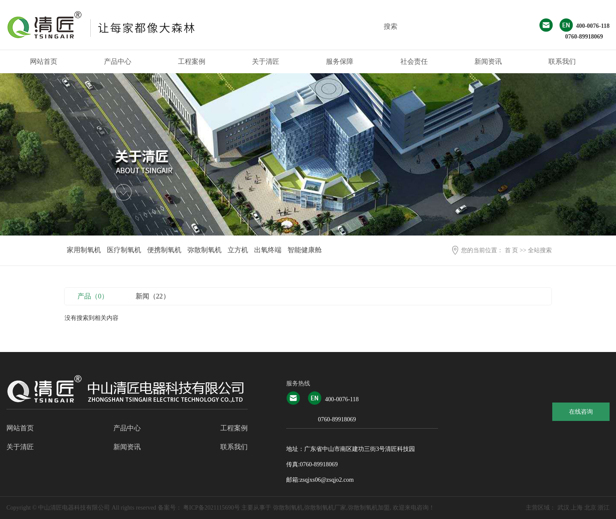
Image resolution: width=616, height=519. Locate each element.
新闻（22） (153, 296)
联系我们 (562, 61)
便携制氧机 (164, 250)
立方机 (238, 250)
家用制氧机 (84, 250)
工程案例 (191, 61)
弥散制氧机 (204, 250)
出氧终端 (267, 250)
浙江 (604, 507)
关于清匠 (265, 61)
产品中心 (117, 61)
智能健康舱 (304, 250)
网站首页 (43, 61)
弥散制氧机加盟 (369, 507)
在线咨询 (581, 412)
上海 (577, 507)
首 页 (511, 250)
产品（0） (92, 296)
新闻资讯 (488, 61)
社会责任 (414, 61)
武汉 (563, 507)
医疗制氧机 (124, 250)
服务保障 (339, 61)
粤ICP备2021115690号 (211, 507)
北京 (590, 507)
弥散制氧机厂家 (325, 507)
